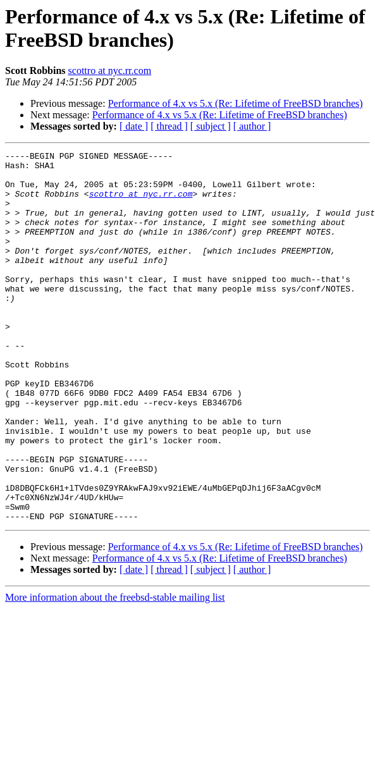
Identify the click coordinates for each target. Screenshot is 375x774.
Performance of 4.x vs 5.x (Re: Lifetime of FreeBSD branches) (235, 103)
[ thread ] (169, 126)
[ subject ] (210, 126)
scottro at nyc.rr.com (110, 70)
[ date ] (134, 126)
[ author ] (252, 126)
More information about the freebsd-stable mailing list (114, 671)
